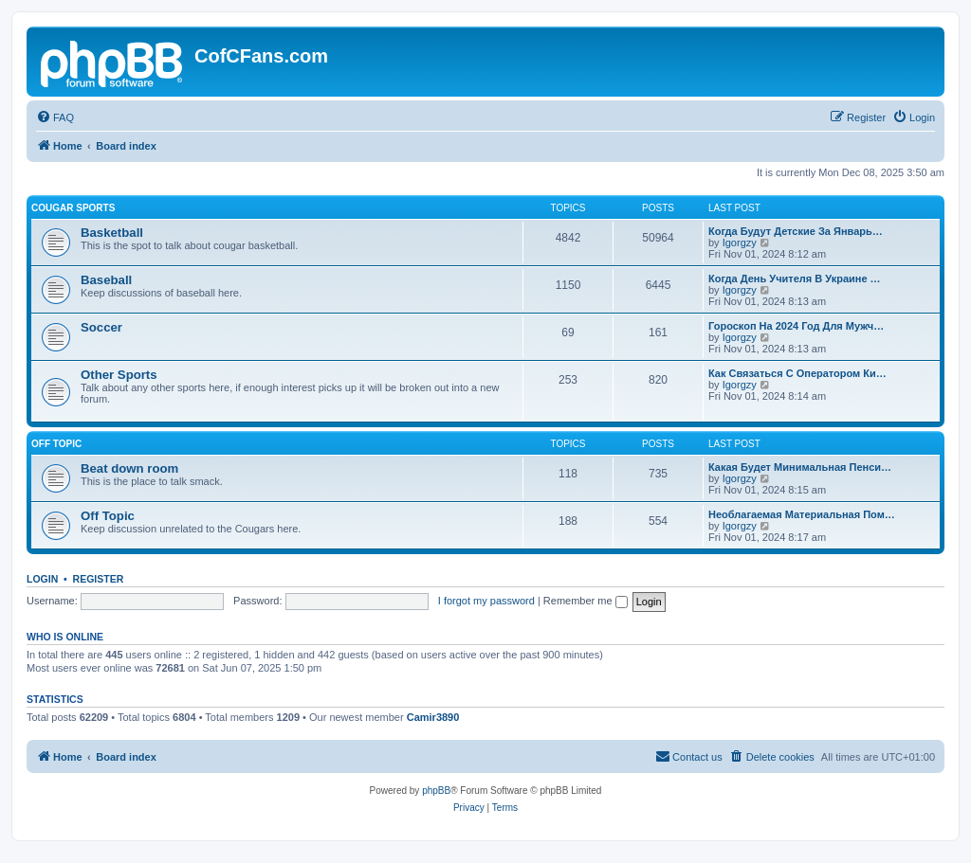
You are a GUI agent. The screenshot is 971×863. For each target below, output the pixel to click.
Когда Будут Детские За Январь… (795, 231)
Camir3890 (433, 717)
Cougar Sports (73, 208)
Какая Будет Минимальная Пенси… (799, 467)
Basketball (112, 232)
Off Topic (56, 444)
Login (42, 578)
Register (98, 578)
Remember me (585, 600)
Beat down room (129, 468)
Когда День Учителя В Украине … (794, 278)
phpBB (436, 790)
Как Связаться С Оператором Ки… (797, 373)
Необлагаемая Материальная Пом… (801, 514)
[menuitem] (55, 117)
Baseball (106, 280)
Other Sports (119, 375)
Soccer (101, 327)
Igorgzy (740, 242)
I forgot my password (486, 600)
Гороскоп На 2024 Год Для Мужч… (796, 326)
